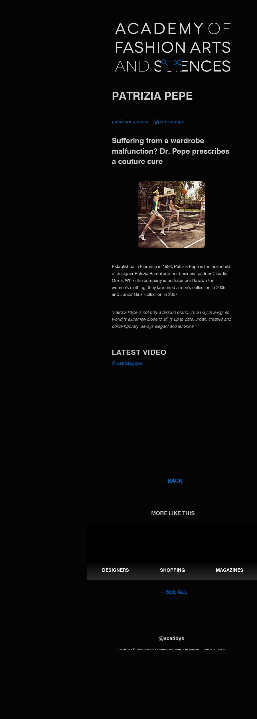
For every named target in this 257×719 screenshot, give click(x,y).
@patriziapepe (168, 122)
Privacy (209, 649)
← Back (172, 481)
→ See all (173, 592)
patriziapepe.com (130, 122)
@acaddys (171, 638)
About (222, 649)
